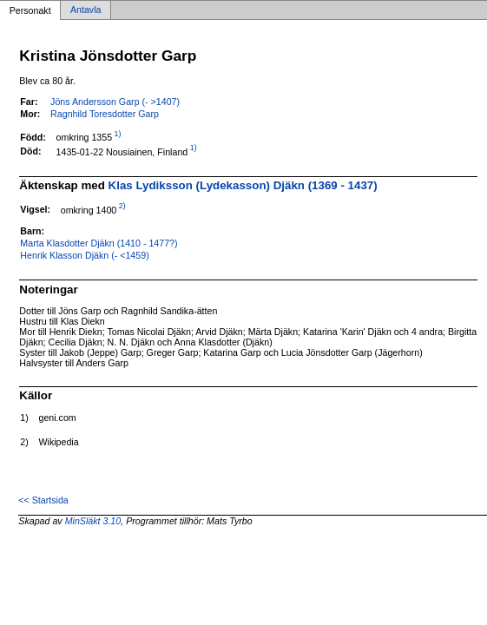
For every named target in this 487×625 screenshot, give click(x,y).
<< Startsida (43, 500)
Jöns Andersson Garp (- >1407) (115, 101)
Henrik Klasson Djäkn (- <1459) (84, 255)
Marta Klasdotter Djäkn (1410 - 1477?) (98, 243)
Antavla (86, 10)
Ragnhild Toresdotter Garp (104, 114)
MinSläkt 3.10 (93, 521)
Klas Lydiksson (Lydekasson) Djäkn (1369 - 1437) (243, 185)
